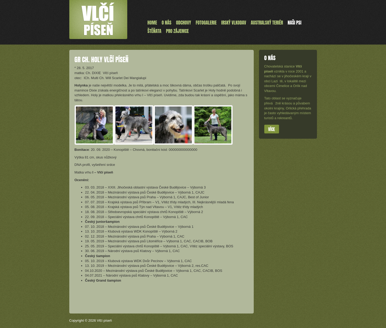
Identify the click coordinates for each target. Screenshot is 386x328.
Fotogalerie (206, 22)
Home (152, 22)
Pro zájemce (177, 31)
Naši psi (294, 22)
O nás (167, 22)
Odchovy (183, 22)
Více (271, 129)
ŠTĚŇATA (155, 31)
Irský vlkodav (233, 22)
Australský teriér (267, 22)
